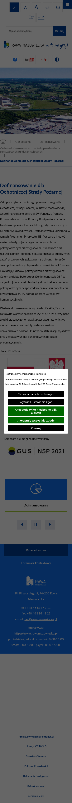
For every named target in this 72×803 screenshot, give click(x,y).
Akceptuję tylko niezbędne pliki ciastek (36, 411)
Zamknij (36, 428)
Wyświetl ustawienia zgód (36, 402)
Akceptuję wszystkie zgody (36, 420)
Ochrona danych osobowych (36, 394)
